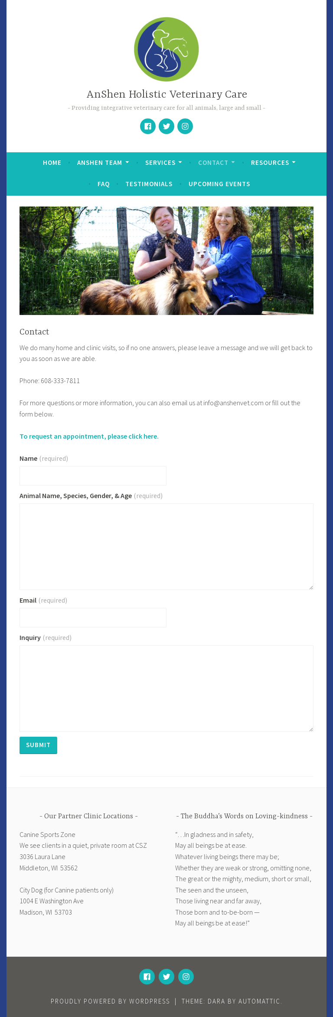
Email (43, 600)
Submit (38, 745)
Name (44, 458)
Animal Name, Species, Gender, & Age (91, 495)
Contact (213, 162)
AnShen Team (99, 162)
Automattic (259, 1001)
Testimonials (149, 184)
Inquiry (46, 637)
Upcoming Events (219, 184)
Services (160, 162)
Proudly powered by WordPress (110, 1001)
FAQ (104, 184)
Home (52, 162)
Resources (270, 162)
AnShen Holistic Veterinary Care (166, 95)
